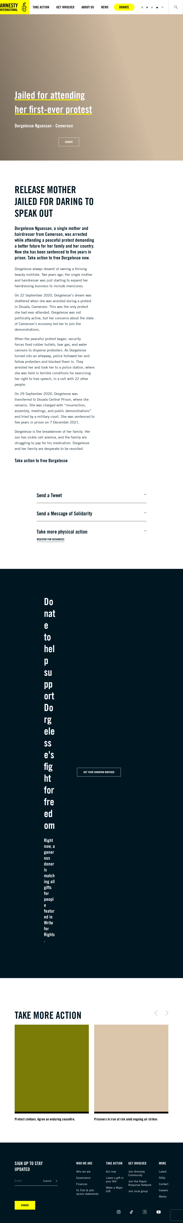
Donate (124, 7)
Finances (81, 1184)
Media (162, 1196)
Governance (83, 1177)
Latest (162, 1171)
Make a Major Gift (114, 1189)
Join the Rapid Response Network (139, 1183)
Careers (163, 1190)
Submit (47, 1180)
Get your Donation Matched (98, 772)
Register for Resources (50, 539)
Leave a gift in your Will (114, 1179)
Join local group (138, 1191)
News (104, 7)
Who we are (83, 1171)
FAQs (162, 1177)
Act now (111, 1171)
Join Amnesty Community (136, 1173)
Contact (163, 1184)
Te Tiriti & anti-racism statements (87, 1192)
